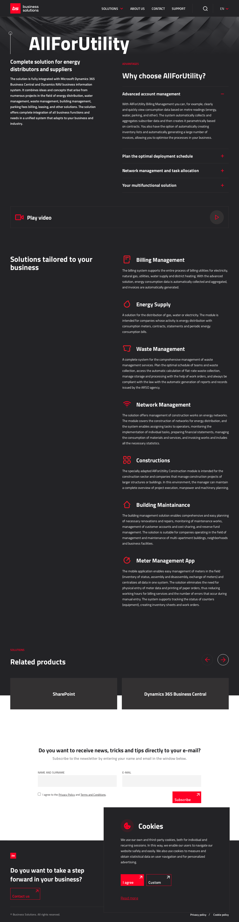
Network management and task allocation (160, 170)
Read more (129, 898)
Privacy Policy (67, 794)
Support (178, 8)
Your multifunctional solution (149, 185)
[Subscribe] (186, 797)
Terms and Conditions (93, 794)
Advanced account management (151, 94)
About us (137, 8)
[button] (207, 659)
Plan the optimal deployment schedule (157, 156)
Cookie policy (221, 915)
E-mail (126, 772)
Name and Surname (51, 772)
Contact (158, 8)
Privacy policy (198, 915)
